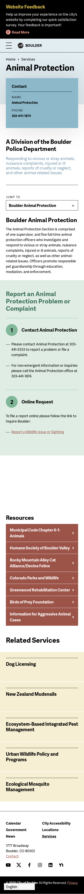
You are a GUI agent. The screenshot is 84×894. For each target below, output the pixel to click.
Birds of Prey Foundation (32, 602)
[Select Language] (19, 886)
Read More (20, 32)
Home (10, 59)
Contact (12, 856)
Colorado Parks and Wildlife (34, 578)
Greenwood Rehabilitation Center (40, 590)
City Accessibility (56, 823)
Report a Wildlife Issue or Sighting (37, 431)
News (10, 836)
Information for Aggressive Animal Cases (40, 617)
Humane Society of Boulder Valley (40, 548)
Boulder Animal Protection (32, 205)
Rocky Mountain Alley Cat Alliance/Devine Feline (33, 563)
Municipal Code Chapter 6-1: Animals (35, 533)
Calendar (13, 823)
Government (16, 829)
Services (28, 59)
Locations (50, 829)
